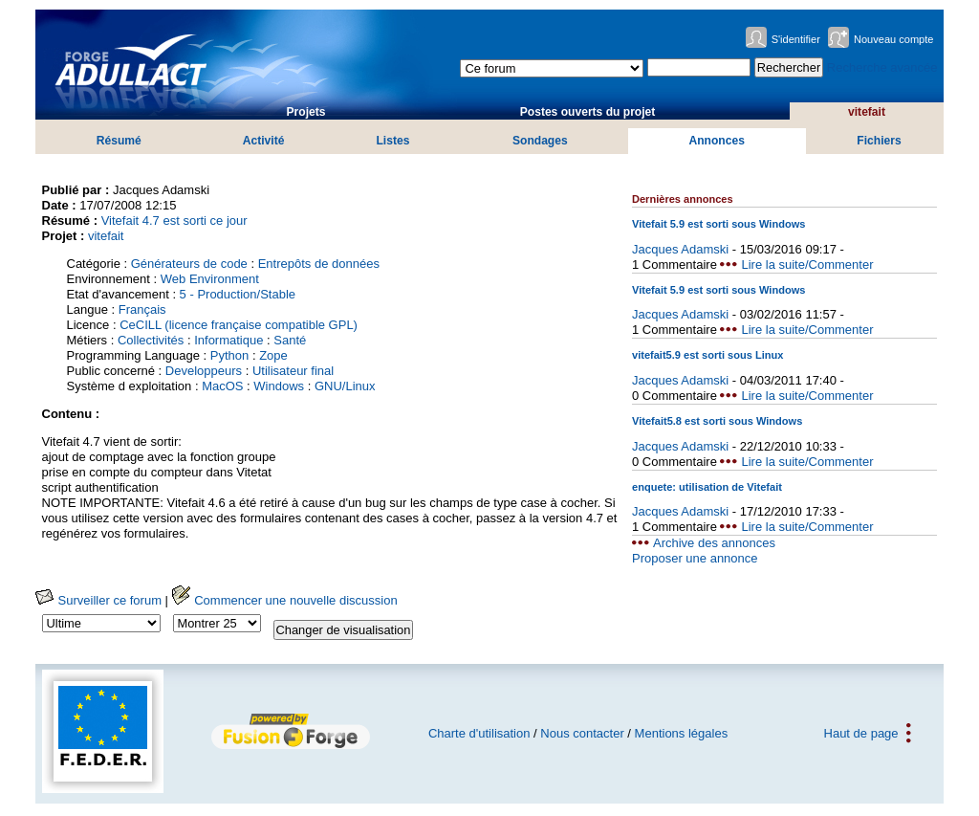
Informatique (228, 340)
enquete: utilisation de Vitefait (707, 487)
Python (229, 355)
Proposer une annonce (695, 558)
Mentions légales (682, 733)
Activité (264, 140)
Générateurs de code (189, 263)
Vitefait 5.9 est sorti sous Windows (718, 224)
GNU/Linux (345, 386)
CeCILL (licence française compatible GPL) (239, 325)
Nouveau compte (894, 39)
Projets (306, 112)
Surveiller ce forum (98, 600)
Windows (278, 386)
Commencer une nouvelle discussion (285, 600)
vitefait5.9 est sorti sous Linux (707, 355)
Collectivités (151, 340)
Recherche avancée (882, 67)
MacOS (222, 386)
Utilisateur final (293, 371)
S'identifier (796, 39)
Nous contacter (581, 733)
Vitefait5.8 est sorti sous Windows (717, 421)
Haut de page (861, 733)
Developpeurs (203, 371)
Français (142, 309)
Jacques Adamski (680, 249)
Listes (392, 140)
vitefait (866, 112)
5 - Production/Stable (237, 294)
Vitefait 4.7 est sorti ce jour (174, 220)
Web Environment (210, 279)
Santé (289, 340)
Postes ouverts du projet (588, 112)
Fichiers (879, 140)
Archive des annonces (714, 543)
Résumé (119, 140)
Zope (273, 355)
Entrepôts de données (319, 263)
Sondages (540, 140)
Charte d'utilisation (479, 733)
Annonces (716, 140)
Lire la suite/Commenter (807, 264)
